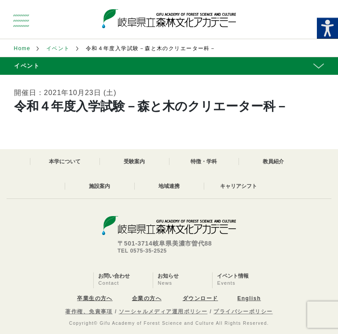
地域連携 (169, 186)
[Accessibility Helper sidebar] (327, 28)
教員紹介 (273, 161)
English (249, 298)
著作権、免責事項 (89, 311)
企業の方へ (147, 298)
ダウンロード (200, 298)
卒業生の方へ (95, 298)
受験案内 (134, 161)
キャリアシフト (238, 186)
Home (22, 48)
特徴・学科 (204, 161)
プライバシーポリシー (242, 311)
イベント (58, 48)
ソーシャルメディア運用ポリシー (163, 311)
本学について (65, 161)
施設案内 (99, 186)
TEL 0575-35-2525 (142, 251)
